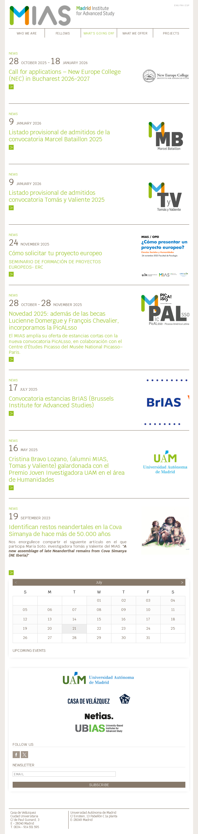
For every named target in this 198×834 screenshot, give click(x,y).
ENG (176, 5)
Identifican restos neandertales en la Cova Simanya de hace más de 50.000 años (65, 530)
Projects (171, 33)
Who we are (27, 33)
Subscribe (99, 784)
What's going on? (99, 33)
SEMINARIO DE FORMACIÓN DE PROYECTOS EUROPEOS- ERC (55, 264)
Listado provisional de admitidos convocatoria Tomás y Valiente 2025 (57, 196)
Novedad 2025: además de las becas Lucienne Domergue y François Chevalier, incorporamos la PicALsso (64, 320)
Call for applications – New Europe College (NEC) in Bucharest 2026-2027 (65, 75)
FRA (181, 5)
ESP (187, 5)
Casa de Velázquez (23, 812)
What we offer (135, 33)
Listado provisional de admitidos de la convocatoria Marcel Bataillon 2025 (59, 135)
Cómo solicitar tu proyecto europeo (55, 253)
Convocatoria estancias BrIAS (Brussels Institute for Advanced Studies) (61, 402)
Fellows (63, 33)
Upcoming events (29, 650)
